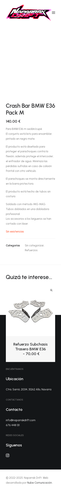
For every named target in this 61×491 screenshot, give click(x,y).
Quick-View (51, 290)
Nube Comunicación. (39, 482)
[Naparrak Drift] (29, 12)
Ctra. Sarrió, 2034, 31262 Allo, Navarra (28, 389)
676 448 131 (13, 425)
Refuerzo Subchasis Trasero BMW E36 (30, 349)
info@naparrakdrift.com (20, 420)
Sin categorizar (34, 245)
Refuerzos (31, 250)
